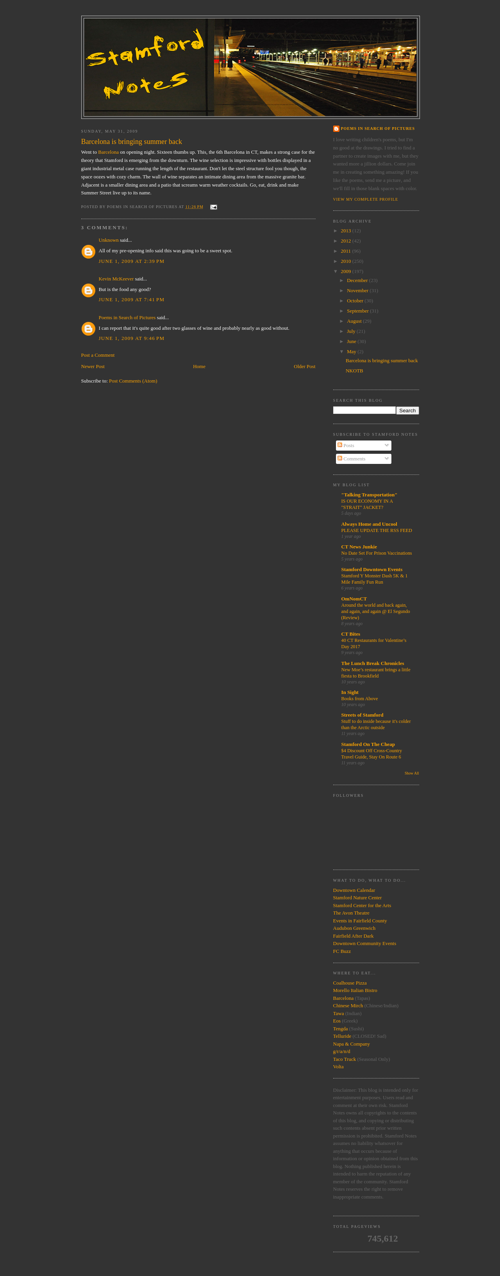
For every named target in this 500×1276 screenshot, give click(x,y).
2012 (346, 241)
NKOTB (354, 371)
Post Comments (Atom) (133, 381)
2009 (346, 271)
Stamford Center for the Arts (362, 905)
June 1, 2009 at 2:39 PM (132, 261)
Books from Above (359, 698)
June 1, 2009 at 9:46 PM (132, 338)
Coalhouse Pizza (350, 983)
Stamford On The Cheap (368, 744)
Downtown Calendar (354, 890)
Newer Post (93, 366)
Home (199, 366)
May (352, 351)
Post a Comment (98, 355)
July (352, 331)
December (358, 280)
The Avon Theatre (351, 913)
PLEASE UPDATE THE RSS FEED (376, 530)
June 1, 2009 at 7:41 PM (132, 299)
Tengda (340, 1029)
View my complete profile (365, 199)
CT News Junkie (359, 547)
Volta (338, 1066)
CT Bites (351, 634)
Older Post (304, 366)
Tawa (338, 1013)
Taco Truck (344, 1059)
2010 (346, 261)
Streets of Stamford (362, 715)
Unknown (109, 240)
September (358, 311)
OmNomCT (354, 599)
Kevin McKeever (116, 279)
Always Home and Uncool (369, 524)
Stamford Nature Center (357, 897)
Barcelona (108, 152)
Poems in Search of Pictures (127, 317)
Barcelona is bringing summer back (382, 360)
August (355, 321)
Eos (337, 1021)
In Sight (350, 692)
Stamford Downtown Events (372, 569)
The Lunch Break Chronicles (372, 663)
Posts (346, 445)
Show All (412, 773)
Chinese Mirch (348, 1005)
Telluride (342, 1036)
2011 (346, 251)
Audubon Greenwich (354, 928)
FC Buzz (342, 951)
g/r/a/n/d (341, 1051)
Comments (352, 459)
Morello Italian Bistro (355, 990)
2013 (346, 231)
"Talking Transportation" (369, 495)
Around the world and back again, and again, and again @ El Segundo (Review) (375, 611)
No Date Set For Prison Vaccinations (376, 553)
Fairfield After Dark (353, 936)
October (355, 301)
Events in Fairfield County (360, 921)
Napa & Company (351, 1044)
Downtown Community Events (364, 943)
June (352, 341)
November (358, 290)
